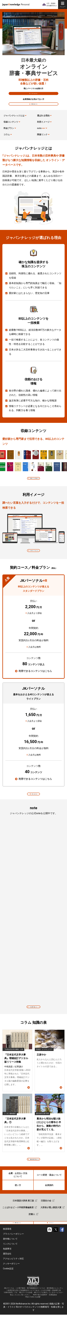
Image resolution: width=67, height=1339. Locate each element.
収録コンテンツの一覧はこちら (35, 486)
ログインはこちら (35, 94)
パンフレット (52, 1244)
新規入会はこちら (35, 109)
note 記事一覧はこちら (35, 1022)
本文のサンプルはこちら (35, 561)
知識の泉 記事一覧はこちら (35, 1177)
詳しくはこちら (35, 807)
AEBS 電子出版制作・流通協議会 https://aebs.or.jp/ (41, 1320)
